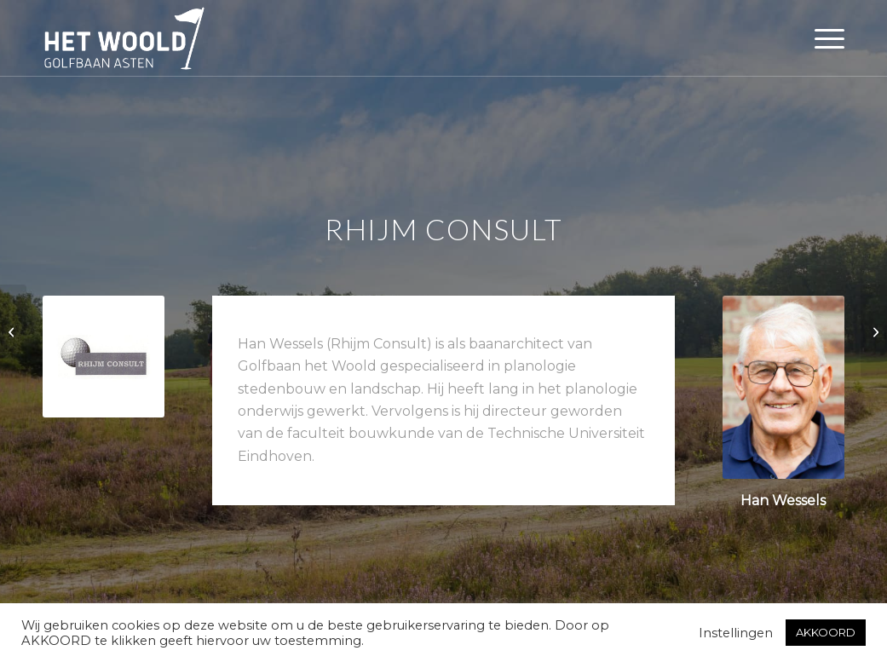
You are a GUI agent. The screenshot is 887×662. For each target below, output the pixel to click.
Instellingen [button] (736, 633)
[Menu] (823, 38)
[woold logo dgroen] (124, 38)
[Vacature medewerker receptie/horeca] (13, 331)
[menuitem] (823, 38)
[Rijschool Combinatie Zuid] (874, 331)
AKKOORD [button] (825, 632)
